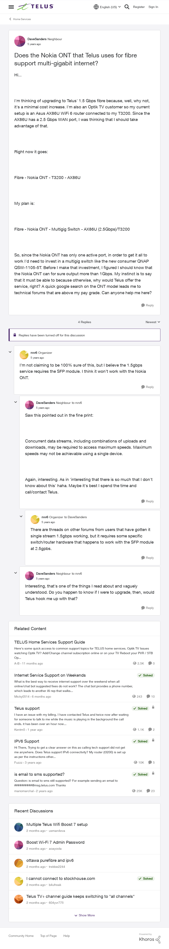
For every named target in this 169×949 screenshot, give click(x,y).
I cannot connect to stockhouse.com (60, 878)
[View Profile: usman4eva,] (18, 827)
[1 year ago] (34, 729)
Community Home (21, 936)
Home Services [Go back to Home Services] (20, 19)
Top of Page (48, 936)
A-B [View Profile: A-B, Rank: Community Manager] (17, 663)
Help (66, 936)
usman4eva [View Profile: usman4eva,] (57, 830)
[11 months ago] (31, 663)
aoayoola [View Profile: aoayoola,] (55, 848)
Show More (84, 915)
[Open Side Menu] (11, 7)
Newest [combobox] (153, 322)
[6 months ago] (40, 696)
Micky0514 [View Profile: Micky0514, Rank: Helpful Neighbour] (21, 696)
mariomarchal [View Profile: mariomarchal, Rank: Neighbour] (24, 791)
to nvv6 (77, 403)
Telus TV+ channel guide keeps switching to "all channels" (80, 896)
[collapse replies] (10, 352)
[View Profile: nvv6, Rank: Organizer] (24, 354)
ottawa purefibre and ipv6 (50, 860)
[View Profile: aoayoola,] (18, 845)
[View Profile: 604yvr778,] (18, 899)
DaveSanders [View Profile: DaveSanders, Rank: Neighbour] (37, 39)
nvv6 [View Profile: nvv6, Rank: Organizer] (34, 352)
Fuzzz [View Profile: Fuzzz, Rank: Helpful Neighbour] (18, 762)
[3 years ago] (32, 762)
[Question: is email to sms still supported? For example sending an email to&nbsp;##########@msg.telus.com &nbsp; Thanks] (71, 782)
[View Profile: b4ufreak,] (18, 881)
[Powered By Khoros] (149, 938)
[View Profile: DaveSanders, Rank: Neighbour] (19, 41)
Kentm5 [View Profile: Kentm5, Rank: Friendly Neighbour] (19, 729)
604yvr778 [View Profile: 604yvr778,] (56, 902)
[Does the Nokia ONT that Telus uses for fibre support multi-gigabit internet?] (37, 358)
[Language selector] (107, 6)
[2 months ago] (36, 830)
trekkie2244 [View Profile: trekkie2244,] (57, 866)
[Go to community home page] (36, 6)
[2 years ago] (44, 791)
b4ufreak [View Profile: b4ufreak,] (55, 884)
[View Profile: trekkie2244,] (18, 863)
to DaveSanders (75, 517)
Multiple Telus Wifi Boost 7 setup (57, 824)
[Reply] (147, 305)
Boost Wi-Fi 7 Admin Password (55, 842)
